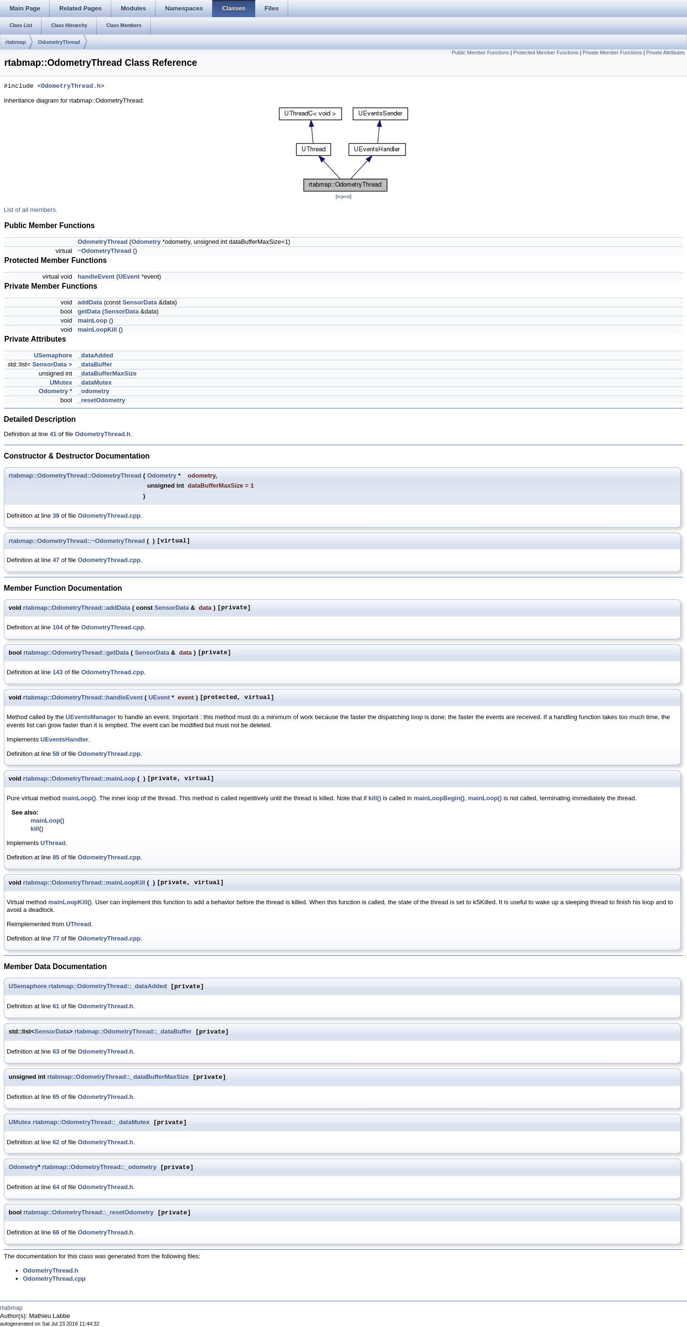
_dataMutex (95, 382)
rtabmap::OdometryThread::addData (76, 607)
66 (55, 1232)
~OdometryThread (104, 250)
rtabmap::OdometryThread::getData (76, 652)
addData (90, 302)
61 (55, 1006)
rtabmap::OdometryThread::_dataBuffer (133, 1031)
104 (57, 627)
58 (55, 753)
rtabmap (15, 42)
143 (57, 672)
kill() (374, 798)
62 (55, 1142)
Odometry (145, 241)
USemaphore (53, 355)
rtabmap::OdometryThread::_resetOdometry (88, 1212)
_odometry (93, 391)
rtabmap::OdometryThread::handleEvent (83, 697)
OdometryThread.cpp (109, 515)
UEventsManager (91, 717)
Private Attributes (665, 52)
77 (55, 938)
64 (55, 1187)
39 (55, 515)
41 (53, 434)
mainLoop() (79, 798)
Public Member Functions (480, 52)
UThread (53, 842)
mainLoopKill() (70, 902)
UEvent (129, 276)
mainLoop (92, 320)
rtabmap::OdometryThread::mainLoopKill (84, 882)
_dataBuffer (95, 364)
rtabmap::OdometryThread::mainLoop (79, 778)
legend (343, 196)
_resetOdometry (101, 400)
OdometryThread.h (71, 86)
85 (55, 857)
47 (55, 560)
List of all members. (31, 209)
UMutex (61, 382)
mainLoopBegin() (439, 798)
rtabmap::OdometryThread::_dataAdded (108, 986)
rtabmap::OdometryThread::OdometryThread (75, 475)
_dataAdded (95, 355)
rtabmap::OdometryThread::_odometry (99, 1167)
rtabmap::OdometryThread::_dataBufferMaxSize (118, 1077)
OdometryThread (59, 42)
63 (55, 1051)
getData (89, 311)
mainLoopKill (97, 329)
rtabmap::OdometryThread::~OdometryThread (77, 540)
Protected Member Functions (546, 52)
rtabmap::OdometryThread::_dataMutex (91, 1122)
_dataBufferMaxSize (107, 373)
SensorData (140, 302)
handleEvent (96, 276)
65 (55, 1096)
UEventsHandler (64, 739)
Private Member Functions (612, 52)
